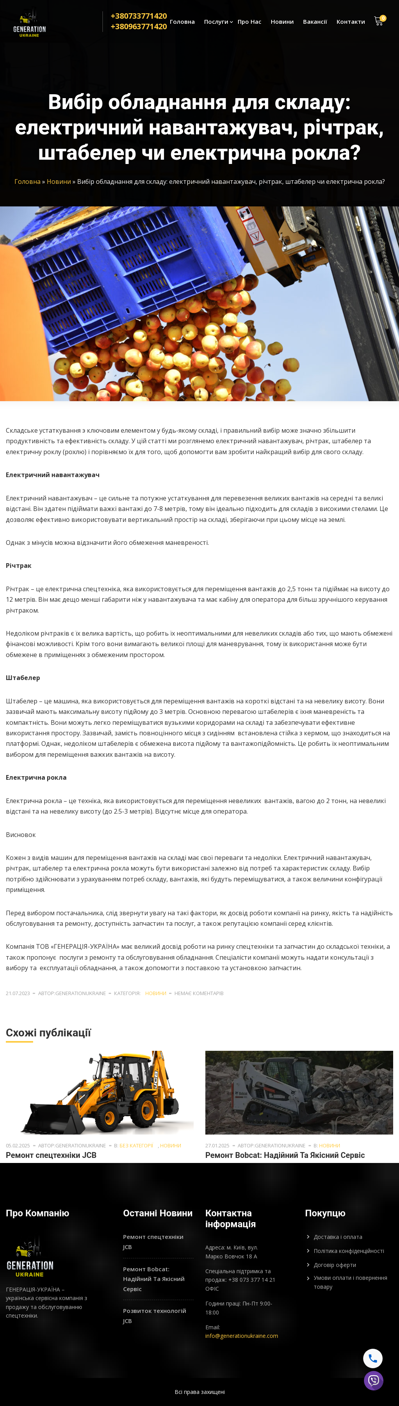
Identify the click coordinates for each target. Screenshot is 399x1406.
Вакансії (315, 22)
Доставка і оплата (338, 1236)
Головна (182, 22)
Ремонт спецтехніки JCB (51, 1155)
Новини (282, 22)
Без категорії (136, 1145)
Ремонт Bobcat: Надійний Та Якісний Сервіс (285, 1155)
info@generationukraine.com (241, 1335)
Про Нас (249, 22)
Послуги (216, 22)
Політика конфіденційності (349, 1250)
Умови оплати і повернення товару (350, 1282)
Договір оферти (335, 1265)
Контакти (351, 22)
